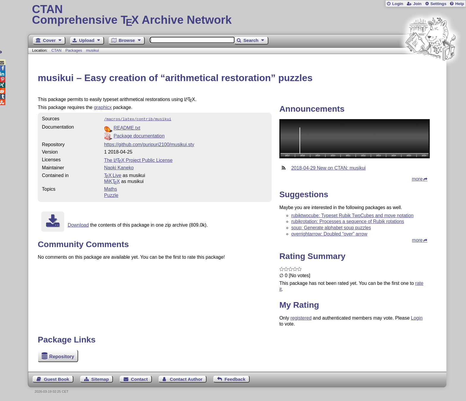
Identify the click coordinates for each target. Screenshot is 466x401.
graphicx (103, 107)
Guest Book (56, 379)
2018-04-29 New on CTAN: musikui (328, 167)
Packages (74, 50)
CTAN (56, 50)
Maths (110, 188)
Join (417, 3)
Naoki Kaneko (119, 167)
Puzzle (111, 194)
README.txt (127, 127)
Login (397, 3)
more (417, 178)
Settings (438, 3)
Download (78, 224)
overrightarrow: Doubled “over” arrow (329, 233)
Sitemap (100, 379)
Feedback (235, 379)
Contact (139, 379)
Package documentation (139, 135)
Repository (61, 356)
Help (459, 3)
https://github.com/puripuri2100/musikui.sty (149, 143)
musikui (92, 50)
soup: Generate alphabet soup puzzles (331, 227)
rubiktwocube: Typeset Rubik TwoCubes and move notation (352, 215)
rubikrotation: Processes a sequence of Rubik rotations (347, 221)
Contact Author (186, 379)
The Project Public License (138, 159)
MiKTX (112, 180)
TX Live (112, 174)
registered (300, 318)
